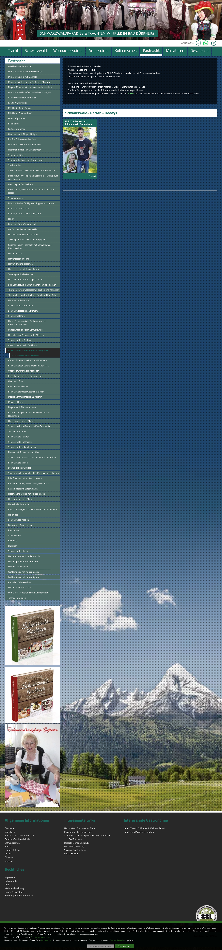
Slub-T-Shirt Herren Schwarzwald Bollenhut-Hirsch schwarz (78, 123)
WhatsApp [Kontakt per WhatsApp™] (205, 42)
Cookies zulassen (124, 946)
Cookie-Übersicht (117, 940)
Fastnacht (16, 60)
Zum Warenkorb (213, 41)
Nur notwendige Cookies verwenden (100, 946)
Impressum (46, 940)
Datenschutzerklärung (40, 937)
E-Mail (130, 93)
